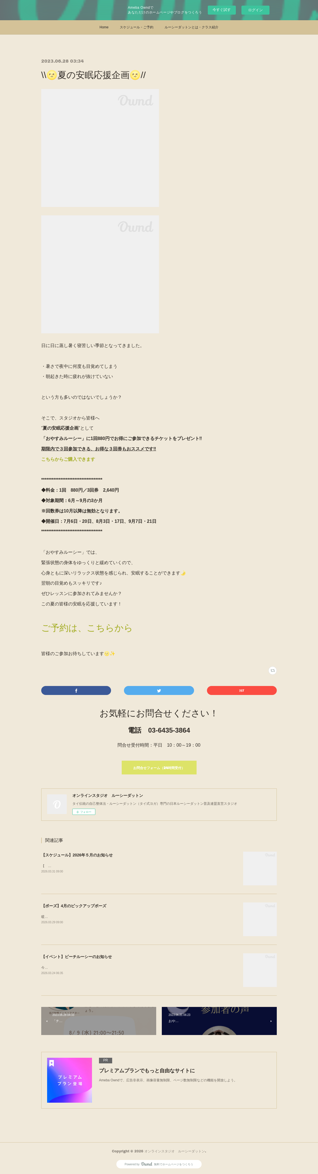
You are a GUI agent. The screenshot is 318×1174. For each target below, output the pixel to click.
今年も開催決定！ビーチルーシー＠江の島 (73, 968)
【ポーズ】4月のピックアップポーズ (73, 906)
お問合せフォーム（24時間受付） (159, 767)
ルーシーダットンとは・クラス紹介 (191, 27)
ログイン (255, 10)
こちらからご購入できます (68, 459)
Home (104, 27)
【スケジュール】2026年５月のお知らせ (77, 855)
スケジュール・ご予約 (136, 27)
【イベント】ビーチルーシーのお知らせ (76, 956)
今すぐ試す (222, 10)
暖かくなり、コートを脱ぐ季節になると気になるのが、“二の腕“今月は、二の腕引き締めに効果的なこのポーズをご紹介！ (133, 917)
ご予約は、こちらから (87, 628)
